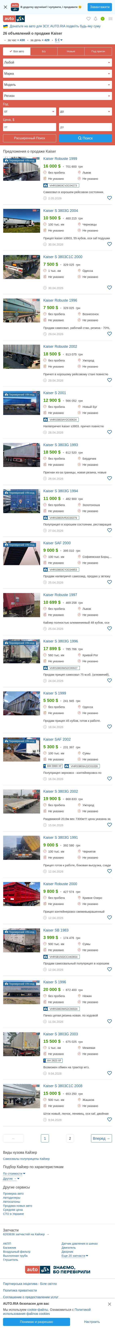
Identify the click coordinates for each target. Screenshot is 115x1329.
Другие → (10, 1178)
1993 (60, 445)
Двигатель (69, 1247)
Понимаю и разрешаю (36, 1322)
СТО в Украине (13, 1213)
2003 (60, 1034)
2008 (62, 1086)
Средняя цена (13, 1209)
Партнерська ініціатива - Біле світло (30, 1283)
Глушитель (10, 1259)
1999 (60, 159)
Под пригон (98, 51)
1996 (60, 300)
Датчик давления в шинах (80, 1243)
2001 (54, 393)
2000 (62, 257)
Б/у (44, 51)
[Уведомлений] (95, 18)
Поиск (85, 138)
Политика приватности (20, 1290)
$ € (57, 40)
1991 (60, 838)
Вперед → (101, 1139)
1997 (60, 595)
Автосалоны (11, 1201)
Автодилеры (11, 1197)
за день (40, 40)
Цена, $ (8, 119)
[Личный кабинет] (110, 18)
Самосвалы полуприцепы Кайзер (26, 1158)
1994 (60, 491)
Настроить (92, 1322)
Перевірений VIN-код (19, 160)
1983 (55, 930)
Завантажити (100, 7)
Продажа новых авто (17, 1205)
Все (18, 51)
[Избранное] (88, 18)
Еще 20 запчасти (73, 1255)
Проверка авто (13, 1193)
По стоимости (12, 1173)
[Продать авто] (102, 18)
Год (5, 104)
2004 (60, 211)
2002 (60, 346)
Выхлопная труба (15, 1255)
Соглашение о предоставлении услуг (30, 1297)
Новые (71, 51)
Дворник (67, 1251)
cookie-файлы (37, 1309)
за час (16, 40)
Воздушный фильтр (16, 1251)
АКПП (7, 1243)
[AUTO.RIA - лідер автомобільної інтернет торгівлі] (14, 18)
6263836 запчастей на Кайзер (24, 1234)
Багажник (9, 1247)
